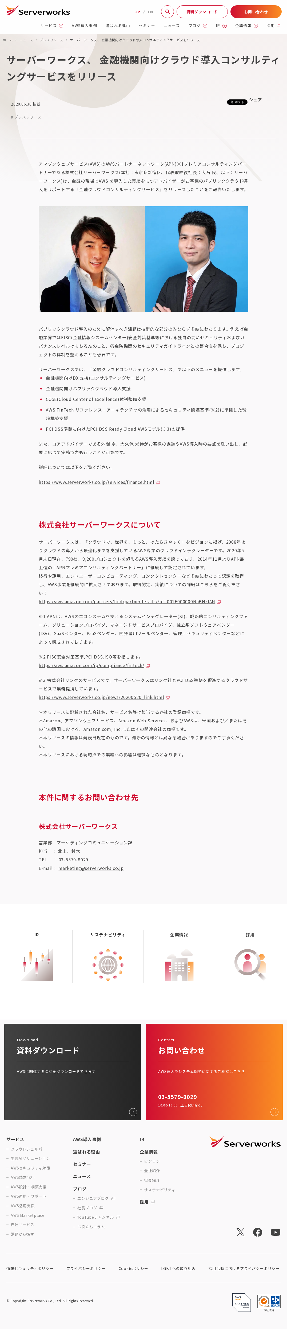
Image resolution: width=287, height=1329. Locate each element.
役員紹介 (152, 1180)
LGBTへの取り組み (178, 1268)
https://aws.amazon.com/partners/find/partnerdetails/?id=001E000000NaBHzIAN (127, 601)
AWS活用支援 (23, 1205)
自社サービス (22, 1224)
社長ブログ (90, 1207)
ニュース (172, 25)
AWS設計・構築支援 (29, 1186)
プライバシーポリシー (86, 1268)
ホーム (8, 39)
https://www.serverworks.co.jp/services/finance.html (96, 482)
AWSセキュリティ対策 (30, 1168)
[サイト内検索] (167, 11)
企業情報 (246, 25)
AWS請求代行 (23, 1177)
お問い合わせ (256, 11)
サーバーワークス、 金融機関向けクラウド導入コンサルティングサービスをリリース (135, 39)
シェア (255, 99)
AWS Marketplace (28, 1215)
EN (150, 12)
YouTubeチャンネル (98, 1217)
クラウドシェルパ (26, 1149)
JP (137, 12)
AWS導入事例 (84, 25)
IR (221, 25)
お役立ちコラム (91, 1226)
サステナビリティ (159, 1189)
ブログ (198, 25)
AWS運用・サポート (29, 1196)
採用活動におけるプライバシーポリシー (244, 1268)
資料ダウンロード (202, 11)
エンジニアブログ (96, 1198)
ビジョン (152, 1161)
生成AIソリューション (30, 1158)
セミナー (147, 25)
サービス (52, 25)
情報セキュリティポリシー (30, 1268)
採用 (273, 25)
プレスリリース (51, 39)
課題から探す (22, 1234)
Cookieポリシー (133, 1268)
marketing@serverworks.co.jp (91, 868)
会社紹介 (152, 1170)
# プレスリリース (26, 117)
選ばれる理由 (118, 25)
